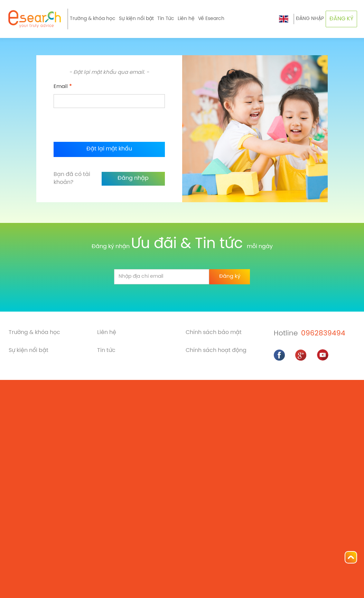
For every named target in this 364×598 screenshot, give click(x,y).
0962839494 (323, 333)
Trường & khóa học (92, 18)
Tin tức (106, 350)
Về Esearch (211, 18)
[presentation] (106, 124)
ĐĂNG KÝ (341, 19)
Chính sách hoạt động (216, 350)
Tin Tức (165, 18)
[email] (161, 276)
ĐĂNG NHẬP (310, 18)
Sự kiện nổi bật (136, 18)
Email (63, 86)
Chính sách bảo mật (214, 332)
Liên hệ (186, 18)
